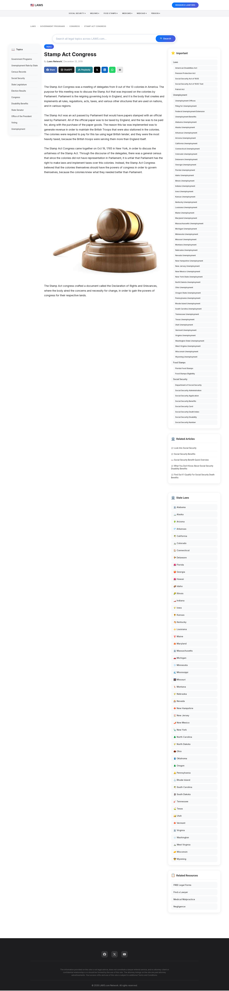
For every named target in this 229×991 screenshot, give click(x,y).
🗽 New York (180, 730)
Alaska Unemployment (185, 128)
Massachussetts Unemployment (189, 224)
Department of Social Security (188, 385)
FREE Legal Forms (182, 885)
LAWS (33, 26)
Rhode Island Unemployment (187, 304)
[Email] (120, 70)
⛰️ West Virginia (182, 845)
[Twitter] (114, 954)
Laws (175, 62)
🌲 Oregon (179, 766)
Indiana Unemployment (185, 186)
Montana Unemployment (185, 245)
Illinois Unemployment (184, 181)
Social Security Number (185, 423)
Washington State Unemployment (189, 341)
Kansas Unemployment (185, 197)
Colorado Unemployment (186, 154)
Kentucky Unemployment (186, 202)
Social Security (18, 78)
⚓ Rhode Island (182, 780)
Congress (15, 97)
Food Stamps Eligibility (185, 374)
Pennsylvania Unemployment (187, 298)
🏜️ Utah (178, 816)
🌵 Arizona (179, 522)
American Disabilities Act (186, 68)
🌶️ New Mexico (181, 723)
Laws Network (54, 62)
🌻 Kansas (179, 615)
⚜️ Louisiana (180, 629)
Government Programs (21, 59)
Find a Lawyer (181, 892)
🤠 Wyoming (180, 859)
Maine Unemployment (184, 213)
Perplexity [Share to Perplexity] (84, 70)
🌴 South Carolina (183, 787)
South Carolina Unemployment (188, 309)
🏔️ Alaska (179, 515)
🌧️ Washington (181, 837)
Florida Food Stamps (184, 369)
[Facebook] (104, 954)
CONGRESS (74, 26)
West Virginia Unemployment (188, 346)
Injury (49, 47)
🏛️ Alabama (180, 507)
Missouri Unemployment (185, 240)
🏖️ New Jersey (181, 715)
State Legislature (19, 85)
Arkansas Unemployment (186, 133)
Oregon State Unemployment (188, 293)
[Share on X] (97, 70)
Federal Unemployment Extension (190, 112)
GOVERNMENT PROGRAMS (52, 26)
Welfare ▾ (94, 13)
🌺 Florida (179, 565)
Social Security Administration (188, 391)
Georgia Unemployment (185, 165)
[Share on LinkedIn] (105, 70)
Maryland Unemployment (186, 218)
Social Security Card (184, 407)
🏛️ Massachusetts (183, 651)
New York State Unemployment (189, 277)
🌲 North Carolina (183, 737)
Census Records (18, 72)
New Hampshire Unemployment (189, 261)
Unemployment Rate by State (24, 66)
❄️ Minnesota (181, 665)
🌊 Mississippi (181, 672)
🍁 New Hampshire (183, 708)
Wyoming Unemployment (186, 357)
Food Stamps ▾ (110, 13)
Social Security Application (187, 396)
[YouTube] (124, 954)
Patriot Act (179, 90)
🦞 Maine (178, 637)
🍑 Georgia (179, 572)
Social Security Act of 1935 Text (189, 84)
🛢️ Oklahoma (180, 759)
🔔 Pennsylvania (182, 773)
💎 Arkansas (180, 529)
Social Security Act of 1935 (187, 79)
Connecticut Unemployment (187, 149)
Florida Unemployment (185, 170)
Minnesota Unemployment (186, 234)
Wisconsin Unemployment (186, 352)
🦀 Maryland (180, 644)
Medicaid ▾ (143, 13)
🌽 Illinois (178, 594)
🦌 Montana (180, 687)
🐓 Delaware (180, 558)
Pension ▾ (157, 13)
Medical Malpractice (184, 900)
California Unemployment (186, 144)
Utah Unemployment (184, 325)
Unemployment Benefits (185, 117)
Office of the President (21, 117)
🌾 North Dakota (182, 744)
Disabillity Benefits (19, 104)
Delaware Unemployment (186, 160)
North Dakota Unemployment (187, 282)
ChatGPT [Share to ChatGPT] (66, 70)
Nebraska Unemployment (186, 250)
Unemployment (18, 129)
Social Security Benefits (185, 401)
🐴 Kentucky (180, 622)
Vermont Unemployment (185, 331)
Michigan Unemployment (186, 229)
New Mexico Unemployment (187, 272)
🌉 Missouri (180, 680)
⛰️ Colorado (180, 543)
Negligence (179, 907)
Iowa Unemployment (184, 192)
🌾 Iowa (178, 608)
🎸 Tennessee (181, 802)
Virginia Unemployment (185, 336)
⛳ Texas (178, 809)
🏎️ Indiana (179, 601)
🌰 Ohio (178, 751)
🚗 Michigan (180, 658)
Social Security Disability (186, 417)
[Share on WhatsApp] (112, 70)
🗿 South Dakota (182, 794)
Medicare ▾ (128, 13)
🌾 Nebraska (180, 694)
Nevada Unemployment (185, 256)
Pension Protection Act (185, 74)
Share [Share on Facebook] (50, 70)
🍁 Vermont (179, 823)
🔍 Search (165, 38)
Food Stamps (179, 363)
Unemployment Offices (185, 101)
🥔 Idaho (178, 586)
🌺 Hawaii (179, 579)
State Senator (17, 110)
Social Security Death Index (187, 412)
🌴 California (180, 536)
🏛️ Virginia (179, 830)
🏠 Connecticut (182, 550)
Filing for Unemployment (186, 106)
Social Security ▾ (76, 13)
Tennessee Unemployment (187, 314)
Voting (14, 123)
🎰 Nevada (179, 701)
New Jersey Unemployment (187, 266)
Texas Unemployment (184, 320)
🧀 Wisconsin (181, 852)
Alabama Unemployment (186, 122)
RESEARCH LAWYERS (185, 5)
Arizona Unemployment (185, 138)
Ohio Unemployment (184, 288)
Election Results (18, 91)
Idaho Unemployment (184, 176)
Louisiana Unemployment (186, 208)
